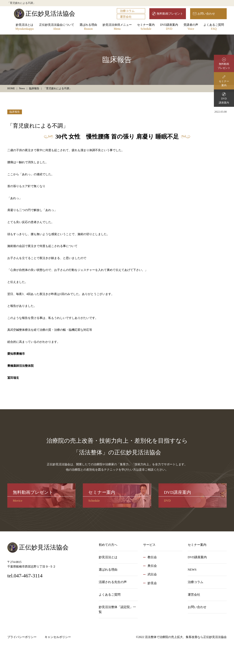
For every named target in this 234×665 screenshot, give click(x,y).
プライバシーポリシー (22, 637)
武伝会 (152, 574)
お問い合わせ (206, 13)
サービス (149, 545)
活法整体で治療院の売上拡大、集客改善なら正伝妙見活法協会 (186, 637)
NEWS (192, 569)
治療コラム (127, 10)
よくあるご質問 (213, 27)
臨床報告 (15, 111)
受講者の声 (191, 27)
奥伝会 (152, 566)
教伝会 (152, 557)
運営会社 (126, 16)
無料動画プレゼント (170, 13)
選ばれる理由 (88, 27)
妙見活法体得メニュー (117, 27)
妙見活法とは (24, 27)
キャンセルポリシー (58, 637)
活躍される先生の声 (113, 582)
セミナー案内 (146, 27)
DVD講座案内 (169, 27)
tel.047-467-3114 (25, 575)
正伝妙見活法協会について (56, 27)
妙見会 (152, 583)
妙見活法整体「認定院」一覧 (117, 609)
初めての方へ (108, 545)
